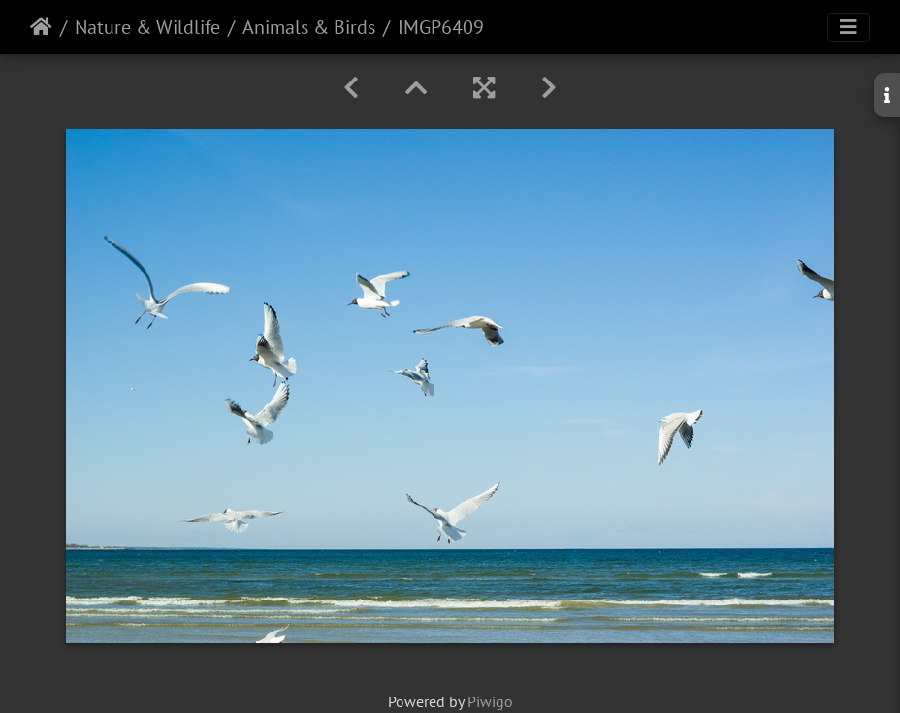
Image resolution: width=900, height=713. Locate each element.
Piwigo (490, 701)
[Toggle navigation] (848, 27)
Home (41, 27)
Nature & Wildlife (147, 27)
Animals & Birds (308, 27)
